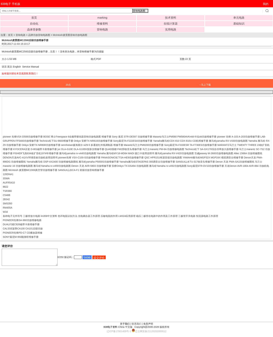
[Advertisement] (31, 115)
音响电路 (102, 29)
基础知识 (238, 23)
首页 (34, 17)
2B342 (6, 199)
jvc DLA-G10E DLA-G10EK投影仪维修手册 (80, 149)
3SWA (6, 178)
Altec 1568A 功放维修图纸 (248, 153)
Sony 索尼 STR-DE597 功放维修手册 (132, 136)
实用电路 (170, 29)
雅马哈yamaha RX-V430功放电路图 (228, 140)
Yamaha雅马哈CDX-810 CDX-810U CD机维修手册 (180, 140)
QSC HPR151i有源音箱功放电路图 (163, 157)
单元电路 (238, 17)
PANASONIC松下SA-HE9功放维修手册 (122, 157)
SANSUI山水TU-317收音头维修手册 (195, 161)
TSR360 (7, 191)
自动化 (34, 23)
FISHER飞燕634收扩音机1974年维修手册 (35, 153)
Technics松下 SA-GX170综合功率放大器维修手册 (211, 149)
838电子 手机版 (10, 3)
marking (102, 17)
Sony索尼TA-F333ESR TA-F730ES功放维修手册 (190, 145)
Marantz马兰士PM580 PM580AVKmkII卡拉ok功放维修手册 (184, 136)
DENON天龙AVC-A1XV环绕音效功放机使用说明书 (30, 157)
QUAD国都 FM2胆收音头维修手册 (123, 149)
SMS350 (7, 203)
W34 (5, 211)
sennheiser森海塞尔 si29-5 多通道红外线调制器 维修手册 (92, 145)
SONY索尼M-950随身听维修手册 (20, 237)
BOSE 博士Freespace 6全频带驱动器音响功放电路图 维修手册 (77, 136)
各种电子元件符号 (12, 216)
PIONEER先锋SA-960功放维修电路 (22, 220)
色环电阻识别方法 (67, 216)
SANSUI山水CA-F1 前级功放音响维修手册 (81, 170)
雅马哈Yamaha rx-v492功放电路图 (167, 165)
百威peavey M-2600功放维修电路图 (213, 153)
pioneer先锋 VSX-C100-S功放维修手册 (79, 157)
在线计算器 (171, 23)
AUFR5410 (9, 182)
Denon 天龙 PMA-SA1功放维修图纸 (235, 161)
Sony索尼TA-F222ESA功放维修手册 (132, 140)
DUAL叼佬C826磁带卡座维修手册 (21, 224)
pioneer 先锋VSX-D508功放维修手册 (23, 136)
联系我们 (136, 327)
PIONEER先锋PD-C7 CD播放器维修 (22, 232)
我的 (265, 3)
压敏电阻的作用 (109, 216)
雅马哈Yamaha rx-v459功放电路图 (52, 165)
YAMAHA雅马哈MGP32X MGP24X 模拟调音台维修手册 (213, 157)
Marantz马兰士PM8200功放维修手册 (144, 145)
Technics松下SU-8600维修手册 (56, 140)
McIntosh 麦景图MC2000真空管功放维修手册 (32, 170)
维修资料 (102, 23)
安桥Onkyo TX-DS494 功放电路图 (130, 165)
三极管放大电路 (31, 216)
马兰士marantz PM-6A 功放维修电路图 (163, 149)
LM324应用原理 (126, 216)
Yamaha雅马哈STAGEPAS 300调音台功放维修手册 (147, 161)
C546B (6, 195)
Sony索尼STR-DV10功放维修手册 (205, 165)
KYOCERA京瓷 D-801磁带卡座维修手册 (35, 149)
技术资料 (170, 17)
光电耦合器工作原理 (89, 216)
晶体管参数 (34, 29)
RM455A (7, 207)
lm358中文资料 (49, 216)
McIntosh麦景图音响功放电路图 (70, 35)
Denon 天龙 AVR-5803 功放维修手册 (91, 165)
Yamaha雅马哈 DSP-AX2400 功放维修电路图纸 (52, 161)
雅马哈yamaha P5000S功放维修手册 (99, 161)
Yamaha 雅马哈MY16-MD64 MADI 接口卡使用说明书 (125, 153)
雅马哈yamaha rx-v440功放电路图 (77, 153)
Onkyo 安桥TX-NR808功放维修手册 (41, 145)
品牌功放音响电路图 (39, 35)
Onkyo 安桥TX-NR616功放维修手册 (93, 140)
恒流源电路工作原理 (207, 216)
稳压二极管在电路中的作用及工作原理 (157, 216)
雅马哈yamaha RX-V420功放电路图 (174, 153)
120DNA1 (8, 174)
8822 (5, 186)
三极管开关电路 (186, 216)
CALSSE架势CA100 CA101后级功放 (23, 228)
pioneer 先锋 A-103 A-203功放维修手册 (238, 136)
